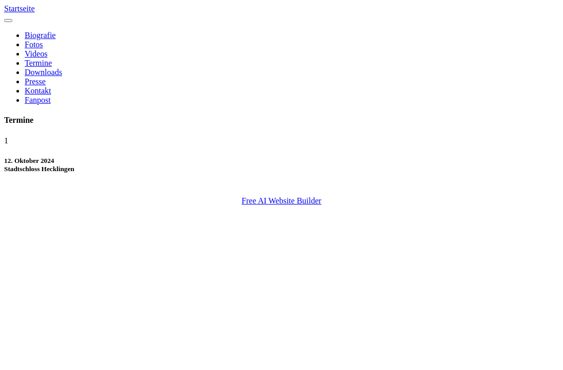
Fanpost (38, 100)
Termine (38, 63)
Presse (35, 81)
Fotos (34, 44)
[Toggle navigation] (8, 20)
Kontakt (38, 90)
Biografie (40, 35)
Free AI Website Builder (281, 200)
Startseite (19, 8)
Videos (36, 53)
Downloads (43, 72)
